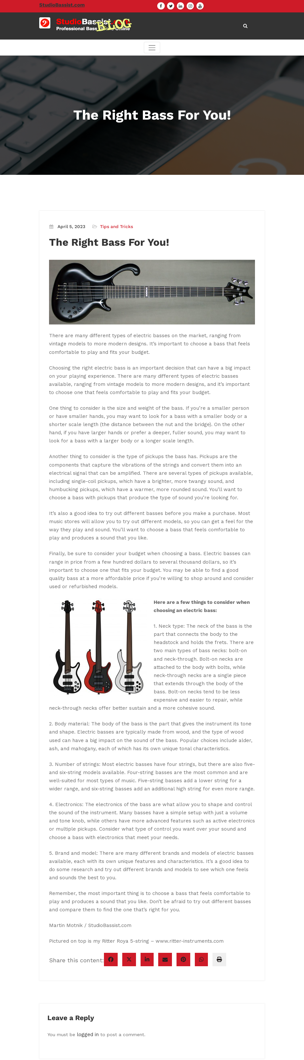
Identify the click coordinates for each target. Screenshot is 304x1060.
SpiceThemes (237, 1051)
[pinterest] (183, 904)
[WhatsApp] (201, 904)
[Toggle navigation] (152, 48)
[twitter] (129, 904)
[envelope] (165, 904)
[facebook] (111, 904)
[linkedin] (147, 904)
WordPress (119, 1051)
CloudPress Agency (184, 1051)
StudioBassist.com (60, 4)
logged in (87, 979)
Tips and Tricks (114, 227)
